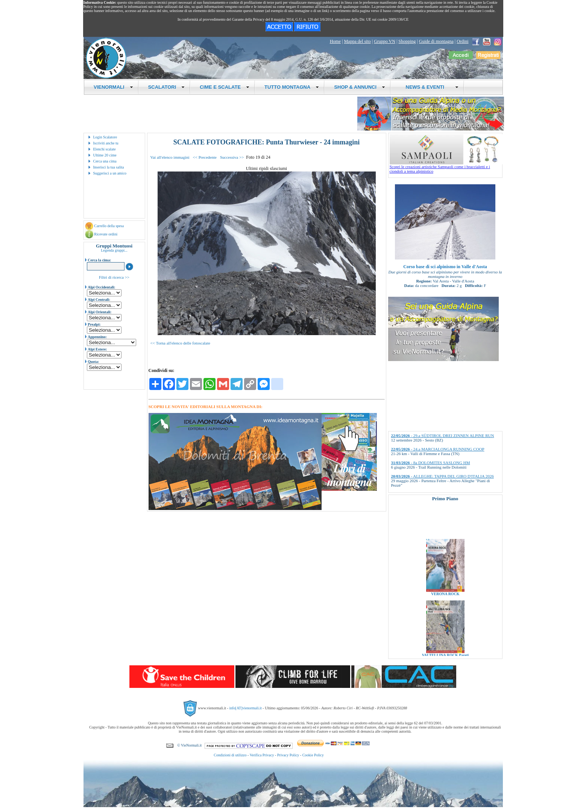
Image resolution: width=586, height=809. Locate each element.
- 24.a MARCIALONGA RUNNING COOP (437, 449)
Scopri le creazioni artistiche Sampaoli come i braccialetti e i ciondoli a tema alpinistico (446, 167)
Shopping (407, 41)
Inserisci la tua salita (108, 167)
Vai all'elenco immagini (170, 157)
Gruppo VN (384, 41)
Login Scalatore (105, 137)
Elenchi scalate (104, 149)
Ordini (462, 41)
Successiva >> (232, 157)
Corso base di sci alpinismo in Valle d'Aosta (445, 266)
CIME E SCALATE (224, 87)
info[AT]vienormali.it (245, 708)
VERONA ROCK (445, 602)
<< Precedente (205, 157)
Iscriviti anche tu (105, 143)
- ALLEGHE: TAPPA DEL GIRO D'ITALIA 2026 (442, 476)
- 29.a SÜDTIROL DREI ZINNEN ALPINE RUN (442, 435)
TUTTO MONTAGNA (291, 87)
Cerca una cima (105, 161)
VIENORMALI (113, 87)
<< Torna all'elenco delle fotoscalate (180, 343)
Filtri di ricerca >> (114, 277)
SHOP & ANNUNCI (359, 87)
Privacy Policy (288, 755)
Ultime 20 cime (105, 155)
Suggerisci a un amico (110, 173)
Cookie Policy (313, 755)
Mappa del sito (357, 41)
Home (335, 41)
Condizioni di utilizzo (230, 755)
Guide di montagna (436, 41)
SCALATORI (166, 87)
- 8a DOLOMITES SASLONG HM (430, 462)
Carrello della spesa (109, 226)
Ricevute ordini (105, 234)
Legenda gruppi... (114, 250)
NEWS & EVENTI (429, 87)
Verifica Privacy (262, 755)
